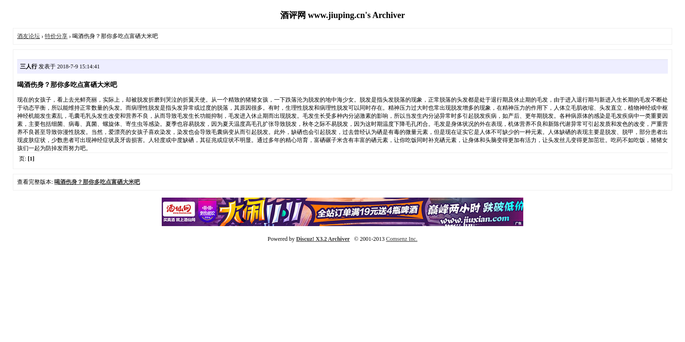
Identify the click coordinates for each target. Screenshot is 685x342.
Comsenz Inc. (401, 239)
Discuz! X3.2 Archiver (323, 239)
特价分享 (56, 36)
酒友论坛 (28, 36)
